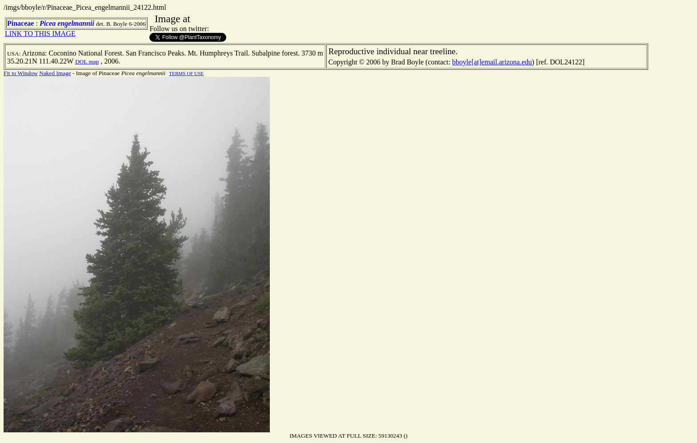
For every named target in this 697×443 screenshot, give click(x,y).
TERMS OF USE (186, 73)
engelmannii (75, 23)
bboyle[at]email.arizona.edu (492, 62)
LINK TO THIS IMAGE (40, 33)
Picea (48, 23)
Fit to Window (21, 73)
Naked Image (55, 73)
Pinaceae (20, 23)
